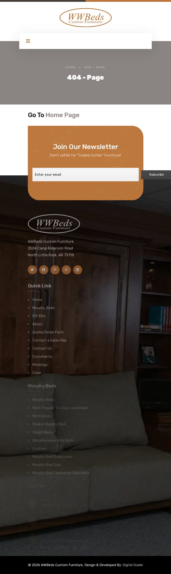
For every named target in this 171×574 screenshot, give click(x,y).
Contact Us (42, 350)
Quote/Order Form (48, 334)
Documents (42, 358)
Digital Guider (133, 565)
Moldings (40, 366)
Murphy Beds (43, 309)
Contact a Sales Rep (49, 342)
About (37, 326)
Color (36, 374)
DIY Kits (38, 318)
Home (70, 67)
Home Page (62, 115)
